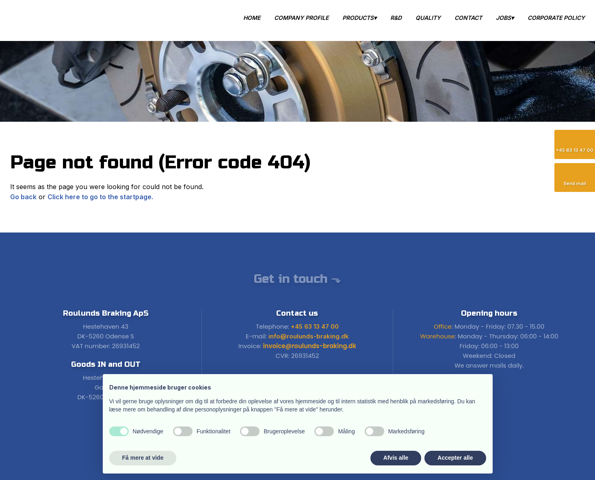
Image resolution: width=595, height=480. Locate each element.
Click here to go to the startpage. (100, 197)
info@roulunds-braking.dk (308, 336)
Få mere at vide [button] (143, 457)
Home (251, 17)
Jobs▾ (505, 17)
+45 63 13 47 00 (315, 326)
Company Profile (301, 17)
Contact (468, 17)
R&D (396, 17)
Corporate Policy (556, 17)
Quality (428, 17)
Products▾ (359, 17)
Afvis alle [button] (395, 457)
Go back (23, 197)
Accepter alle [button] (455, 457)
